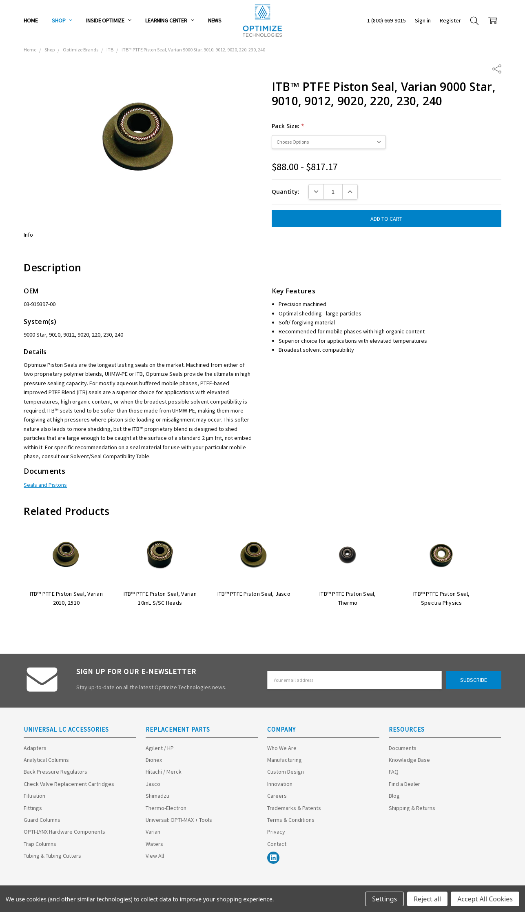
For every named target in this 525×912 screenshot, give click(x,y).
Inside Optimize (108, 20)
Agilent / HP (160, 748)
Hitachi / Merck (164, 771)
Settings (384, 898)
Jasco (153, 784)
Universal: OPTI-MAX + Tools (179, 819)
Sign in (423, 20)
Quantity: (285, 191)
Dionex (154, 759)
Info (28, 234)
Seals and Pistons (45, 484)
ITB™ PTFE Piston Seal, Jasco (253, 593)
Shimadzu (157, 795)
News (215, 20)
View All (155, 855)
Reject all (427, 898)
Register (450, 20)
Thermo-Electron (166, 808)
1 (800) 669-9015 (386, 20)
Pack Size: (288, 126)
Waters (154, 844)
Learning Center (169, 20)
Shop (62, 20)
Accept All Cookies (485, 898)
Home (31, 20)
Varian (153, 831)
